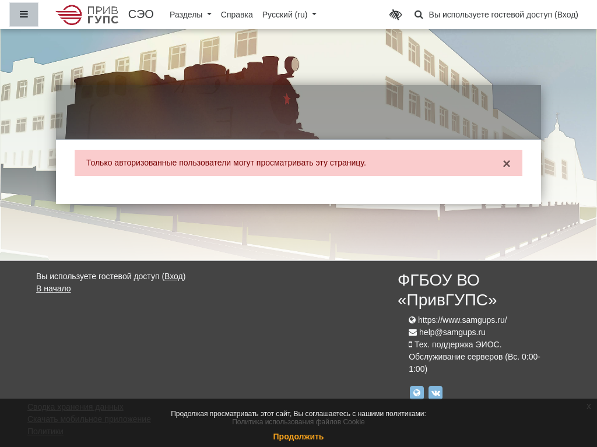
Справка (237, 14)
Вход (566, 14)
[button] (419, 14)
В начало (53, 288)
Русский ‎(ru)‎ (286, 14)
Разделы (187, 14)
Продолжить (298, 436)
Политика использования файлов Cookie (298, 422)
